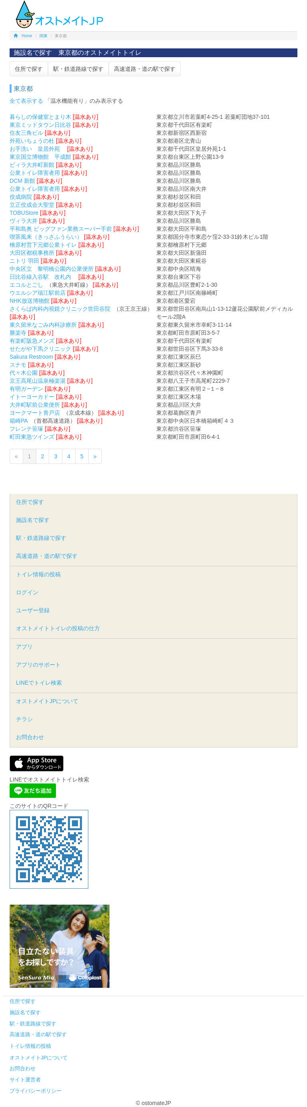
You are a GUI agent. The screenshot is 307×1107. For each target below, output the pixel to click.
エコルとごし (26, 285)
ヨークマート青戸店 (35, 413)
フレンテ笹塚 (26, 429)
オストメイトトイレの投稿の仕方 (58, 628)
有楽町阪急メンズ (32, 341)
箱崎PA (19, 421)
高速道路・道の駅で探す (47, 556)
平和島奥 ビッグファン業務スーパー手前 (61, 229)
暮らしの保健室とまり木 (40, 117)
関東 (44, 36)
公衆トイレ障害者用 (35, 173)
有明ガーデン (26, 389)
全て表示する (26, 101)
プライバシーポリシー (36, 1091)
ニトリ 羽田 (24, 261)
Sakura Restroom (31, 357)
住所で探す (30, 502)
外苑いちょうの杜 (32, 141)
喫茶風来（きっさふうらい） (46, 237)
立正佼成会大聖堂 (32, 205)
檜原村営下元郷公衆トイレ (43, 245)
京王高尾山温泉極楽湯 (38, 381)
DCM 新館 (22, 181)
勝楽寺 (18, 333)
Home (23, 36)
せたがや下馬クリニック (40, 349)
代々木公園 (24, 373)
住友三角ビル (26, 133)
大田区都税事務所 (32, 253)
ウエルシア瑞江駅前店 (38, 293)
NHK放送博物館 (30, 301)
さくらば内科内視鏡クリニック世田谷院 (60, 309)
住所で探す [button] (29, 69)
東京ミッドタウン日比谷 (40, 125)
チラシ (24, 719)
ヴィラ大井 (24, 221)
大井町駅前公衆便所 (35, 405)
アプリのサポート (38, 664)
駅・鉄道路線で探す (41, 538)
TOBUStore (24, 213)
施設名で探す (33, 520)
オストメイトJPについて (47, 701)
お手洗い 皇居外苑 (38, 149)
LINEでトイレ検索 (39, 682)
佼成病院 (21, 197)
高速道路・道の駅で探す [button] (144, 69)
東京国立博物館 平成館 (40, 157)
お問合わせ (30, 737)
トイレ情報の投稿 (38, 574)
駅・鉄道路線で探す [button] (78, 69)
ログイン (27, 592)
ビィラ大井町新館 (32, 165)
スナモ (18, 365)
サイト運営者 (25, 1080)
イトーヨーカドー (32, 397)
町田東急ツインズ (32, 437)
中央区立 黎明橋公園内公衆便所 (52, 269)
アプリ (24, 646)
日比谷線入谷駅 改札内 (43, 277)
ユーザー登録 (33, 610)
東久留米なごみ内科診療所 (43, 325)
